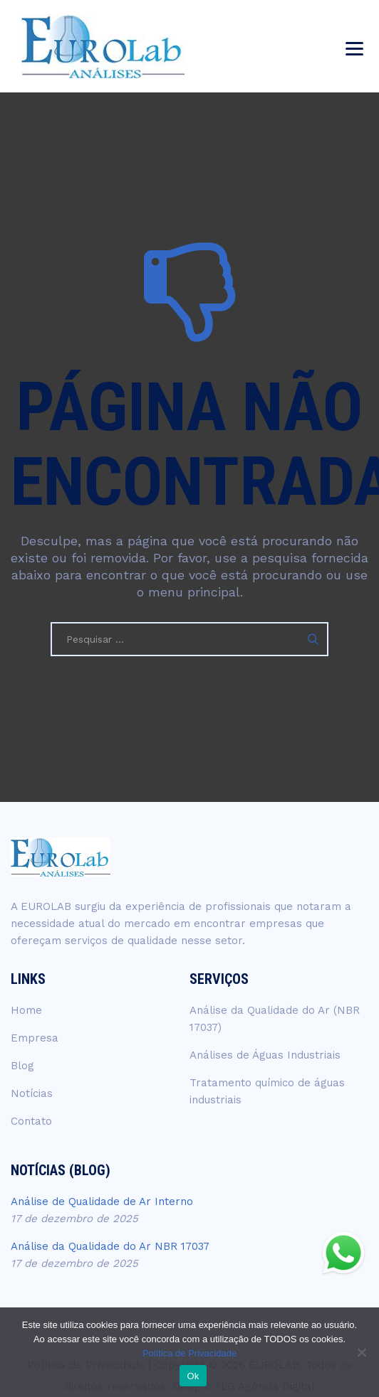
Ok (193, 1376)
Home (26, 1010)
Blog (22, 1065)
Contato (31, 1121)
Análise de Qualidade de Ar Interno (102, 1201)
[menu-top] (354, 46)
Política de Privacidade (189, 1353)
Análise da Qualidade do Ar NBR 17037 (110, 1246)
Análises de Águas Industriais (265, 1055)
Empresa (34, 1038)
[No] (361, 1352)
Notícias (32, 1093)
